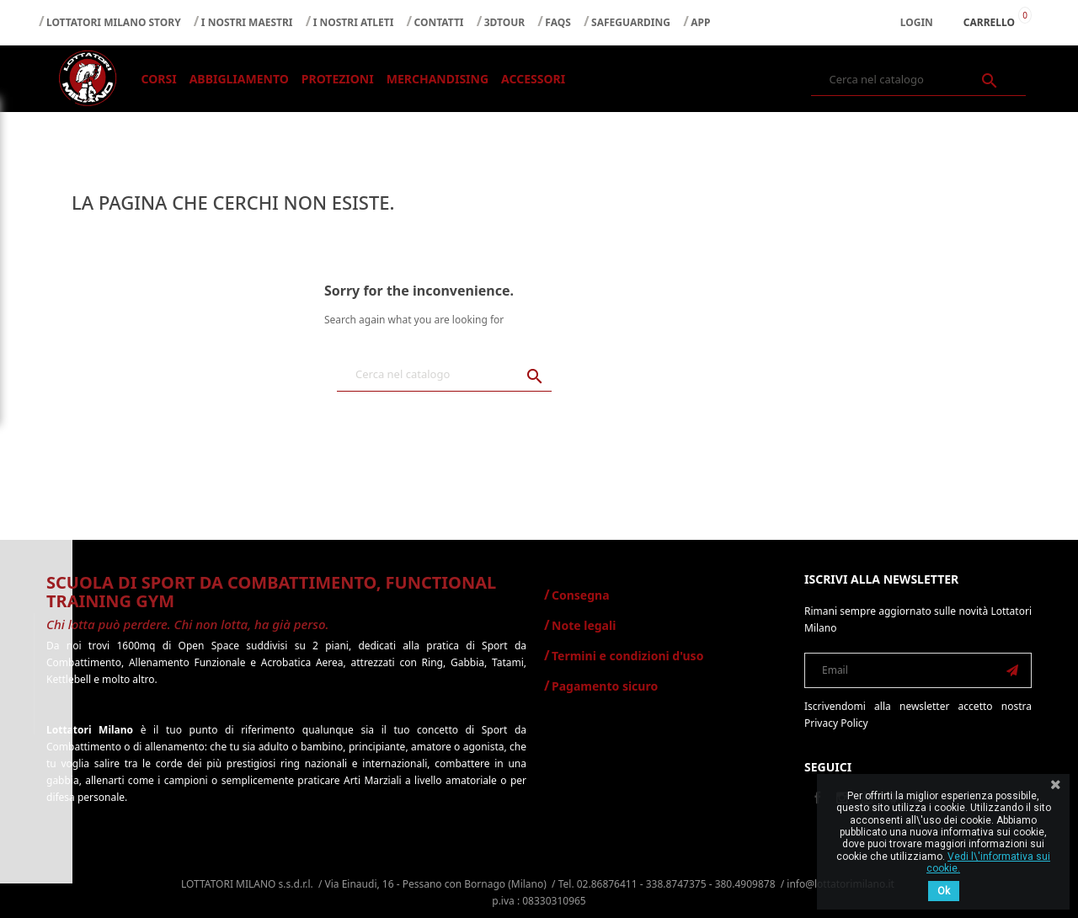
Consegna (581, 595)
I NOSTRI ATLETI (353, 22)
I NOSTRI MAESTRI (247, 22)
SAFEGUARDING (630, 22)
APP (700, 22)
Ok (943, 891)
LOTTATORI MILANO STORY (113, 22)
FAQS (558, 22)
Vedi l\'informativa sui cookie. (988, 862)
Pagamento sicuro (605, 686)
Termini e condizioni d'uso (627, 656)
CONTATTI (439, 22)
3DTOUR (504, 22)
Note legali (584, 625)
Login (916, 22)
